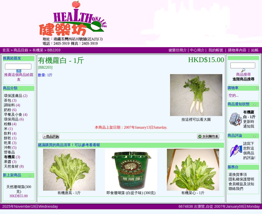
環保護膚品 (13, 96)
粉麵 (7, 124)
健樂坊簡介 (177, 50)
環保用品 (11, 119)
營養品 (9, 152)
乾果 (7, 143)
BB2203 (54, 50)
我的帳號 (215, 50)
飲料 (7, 133)
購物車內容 (237, 50)
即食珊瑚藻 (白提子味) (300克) (131, 193)
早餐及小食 (13, 115)
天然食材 (11, 166)
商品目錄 (21, 50)
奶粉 (7, 110)
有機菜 (37, 50)
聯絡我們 (236, 189)
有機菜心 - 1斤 (193, 193)
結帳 (255, 50)
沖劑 (7, 148)
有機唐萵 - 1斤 (69, 193)
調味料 (9, 105)
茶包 (7, 100)
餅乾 (7, 138)
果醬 (7, 162)
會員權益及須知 (241, 184)
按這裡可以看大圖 (196, 118)
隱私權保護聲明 (241, 179)
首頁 (6, 50)
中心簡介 (197, 50)
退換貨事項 (238, 175)
